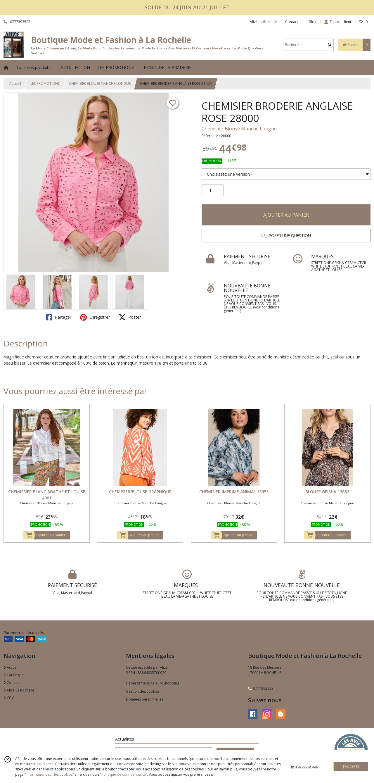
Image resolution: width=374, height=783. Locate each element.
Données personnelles (144, 699)
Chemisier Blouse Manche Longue (239, 128)
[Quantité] (213, 190)
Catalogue (14, 674)
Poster (130, 317)
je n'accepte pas (304, 766)
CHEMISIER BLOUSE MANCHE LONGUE (100, 83)
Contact (291, 21)
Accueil (15, 83)
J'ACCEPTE (351, 766)
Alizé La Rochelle (19, 690)
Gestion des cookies (143, 691)
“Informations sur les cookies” (49, 774)
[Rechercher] (329, 44)
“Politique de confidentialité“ (123, 774)
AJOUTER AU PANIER (286, 215)
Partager (58, 317)
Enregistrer (95, 317)
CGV (9, 697)
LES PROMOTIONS (45, 83)
